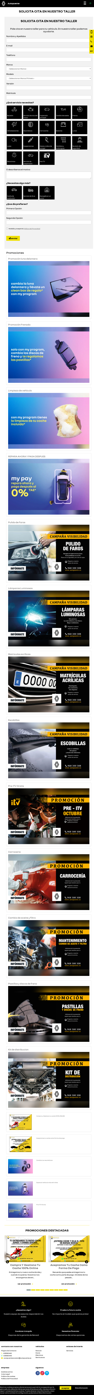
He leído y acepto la (24, 229)
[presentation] (7, 1262)
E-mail (9, 45)
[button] (28, 1290)
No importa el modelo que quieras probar (70, 1314)
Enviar (13, 238)
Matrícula (11, 93)
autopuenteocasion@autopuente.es (17, 1358)
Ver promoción (24, 1284)
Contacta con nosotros (11, 1346)
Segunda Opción (14, 218)
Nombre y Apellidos (16, 36)
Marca (9, 64)
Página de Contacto (8, 1351)
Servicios (69, 1351)
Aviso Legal (5, 1374)
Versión (10, 83)
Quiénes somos (7, 1372)
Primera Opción (14, 208)
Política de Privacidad (32, 229)
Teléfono (10, 55)
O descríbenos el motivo (18, 169)
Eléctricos (39, 1355)
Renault (38, 1351)
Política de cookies (8, 1376)
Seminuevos (40, 1357)
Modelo (10, 74)
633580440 (7, 1353)
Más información (45, 1393)
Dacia (38, 1353)
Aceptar (65, 1388)
